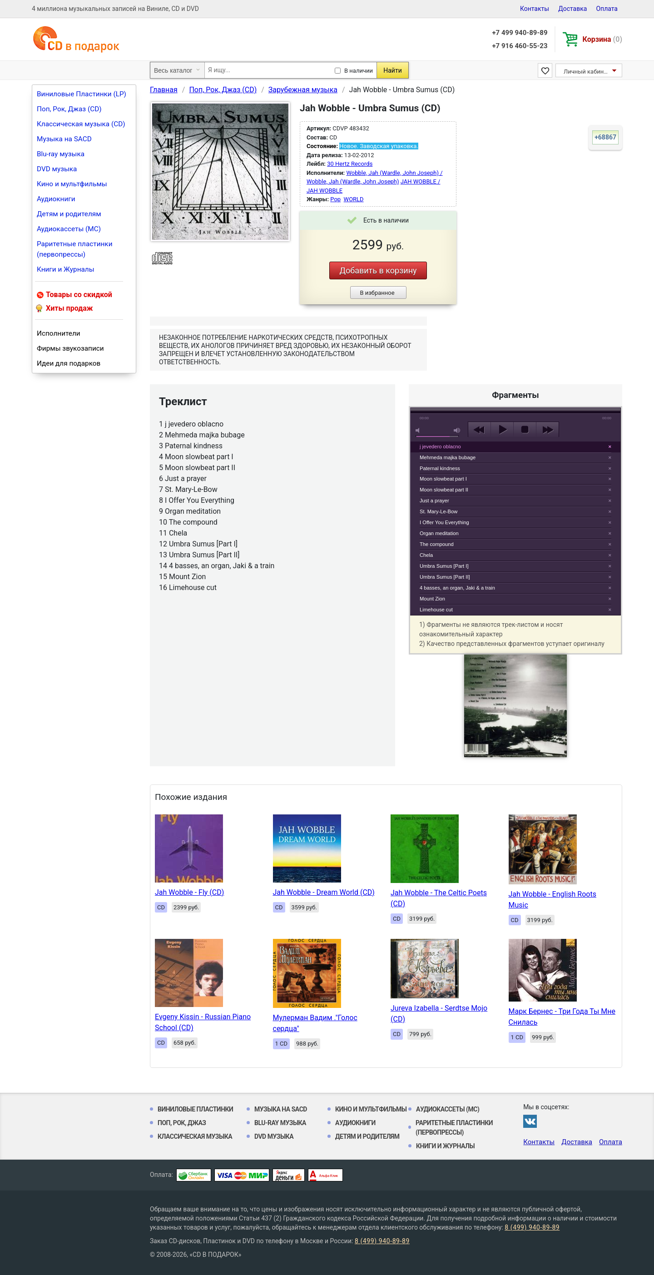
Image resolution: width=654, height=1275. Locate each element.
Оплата (607, 8)
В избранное (377, 292)
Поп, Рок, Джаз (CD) (69, 109)
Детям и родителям (69, 214)
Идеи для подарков (68, 363)
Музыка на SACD (64, 139)
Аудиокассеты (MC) (69, 229)
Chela (426, 555)
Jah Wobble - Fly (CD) (189, 892)
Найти (392, 70)
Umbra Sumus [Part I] (444, 566)
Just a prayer (434, 500)
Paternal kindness (440, 468)
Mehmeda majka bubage (448, 457)
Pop (335, 199)
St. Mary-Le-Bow (438, 511)
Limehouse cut (436, 609)
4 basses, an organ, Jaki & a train (457, 587)
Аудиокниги (56, 199)
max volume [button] (457, 430)
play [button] (515, 346)
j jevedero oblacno (440, 446)
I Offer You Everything (444, 522)
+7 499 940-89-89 (519, 33)
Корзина (602, 39)
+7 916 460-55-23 (519, 46)
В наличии (358, 70)
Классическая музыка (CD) (81, 124)
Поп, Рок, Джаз (182, 1122)
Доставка (572, 8)
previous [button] (479, 429)
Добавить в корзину (377, 270)
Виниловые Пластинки (195, 1109)
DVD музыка (57, 169)
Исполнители (58, 333)
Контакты (534, 8)
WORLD (354, 199)
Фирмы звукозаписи (70, 348)
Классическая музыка (195, 1136)
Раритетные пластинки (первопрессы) (75, 249)
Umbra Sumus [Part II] (445, 577)
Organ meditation (439, 533)
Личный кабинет (586, 71)
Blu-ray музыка (60, 154)
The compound (437, 544)
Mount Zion (432, 598)
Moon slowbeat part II (444, 489)
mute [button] (419, 430)
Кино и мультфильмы (72, 184)
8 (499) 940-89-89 (532, 1227)
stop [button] (525, 429)
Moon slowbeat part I (443, 478)
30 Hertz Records (349, 163)
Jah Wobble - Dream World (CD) (324, 892)
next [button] (547, 429)
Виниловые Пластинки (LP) (81, 94)
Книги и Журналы (65, 269)
